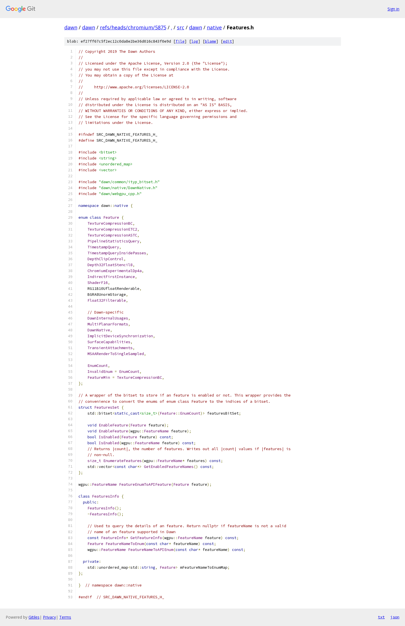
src (180, 27)
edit (227, 41)
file (180, 41)
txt (381, 617)
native (214, 27)
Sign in (393, 9)
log (194, 41)
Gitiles (34, 617)
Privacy (49, 617)
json (394, 617)
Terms (65, 617)
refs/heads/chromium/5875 (133, 27)
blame (210, 41)
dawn (70, 27)
